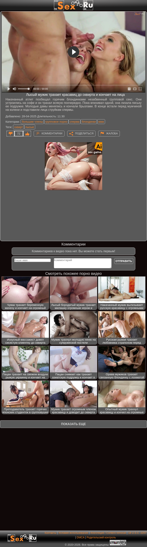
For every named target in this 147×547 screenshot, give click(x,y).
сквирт (18, 127)
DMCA (80, 537)
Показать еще (73, 424)
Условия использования (73, 532)
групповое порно (56, 121)
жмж (101, 121)
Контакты (50, 532)
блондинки (89, 121)
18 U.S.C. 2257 (137, 532)
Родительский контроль (101, 537)
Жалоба (112, 133)
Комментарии (52, 133)
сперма (74, 121)
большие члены (32, 121)
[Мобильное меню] (3, 5)
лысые (29, 127)
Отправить (123, 261)
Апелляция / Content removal (108, 532)
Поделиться (84, 133)
